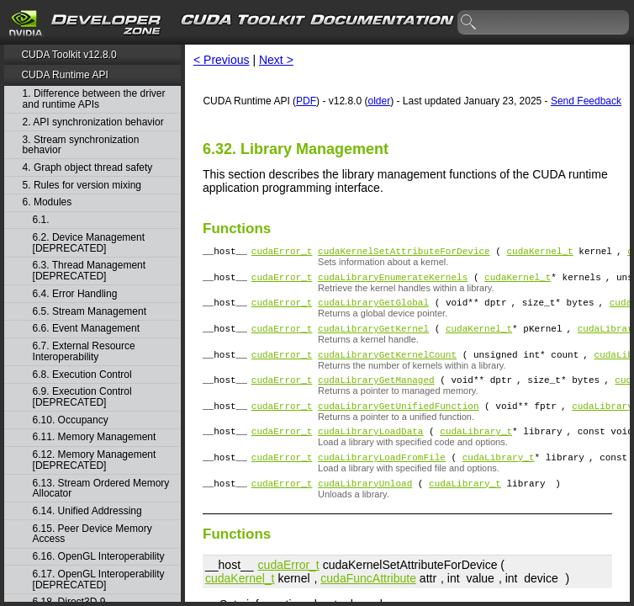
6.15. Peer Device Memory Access (92, 534)
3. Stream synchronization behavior (81, 145)
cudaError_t (282, 253)
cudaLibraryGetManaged (376, 394)
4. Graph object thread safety (88, 167)
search (469, 22)
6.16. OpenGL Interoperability (99, 556)
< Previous (221, 59)
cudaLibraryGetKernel (373, 338)
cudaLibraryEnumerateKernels (393, 281)
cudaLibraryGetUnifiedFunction (398, 423)
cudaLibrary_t (476, 450)
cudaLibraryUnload (365, 508)
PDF (306, 101)
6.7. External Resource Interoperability (84, 351)
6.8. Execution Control (82, 374)
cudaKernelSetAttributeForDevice (404, 253)
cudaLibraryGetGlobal (373, 309)
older (378, 101)
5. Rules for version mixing (82, 185)
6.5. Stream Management (89, 311)
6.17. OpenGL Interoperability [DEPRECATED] (99, 579)
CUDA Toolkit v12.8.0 (68, 55)
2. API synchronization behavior (93, 122)
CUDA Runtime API (64, 75)
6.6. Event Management (86, 328)
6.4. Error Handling (75, 294)
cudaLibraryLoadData (370, 450)
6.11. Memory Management (94, 437)
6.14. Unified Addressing (87, 511)
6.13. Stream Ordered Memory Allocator (101, 488)
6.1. (42, 220)
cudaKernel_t (539, 253)
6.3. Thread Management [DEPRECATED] (89, 270)
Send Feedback (586, 101)
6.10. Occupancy (70, 420)
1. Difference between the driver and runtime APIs (94, 98)
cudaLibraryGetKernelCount (387, 366)
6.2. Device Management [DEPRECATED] (89, 242)
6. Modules (47, 202)
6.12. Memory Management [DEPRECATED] (94, 459)
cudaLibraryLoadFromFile (382, 479)
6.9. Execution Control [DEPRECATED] (82, 396)
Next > (276, 59)
